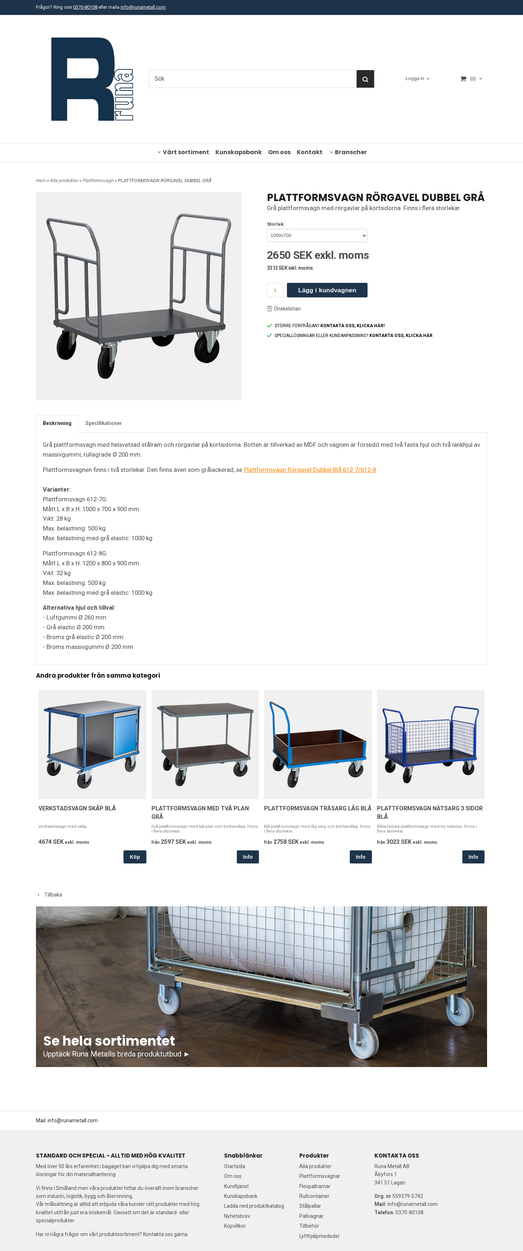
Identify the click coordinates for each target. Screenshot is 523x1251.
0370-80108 (85, 7)
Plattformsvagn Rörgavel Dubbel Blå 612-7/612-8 (310, 469)
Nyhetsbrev (237, 1216)
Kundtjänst (236, 1186)
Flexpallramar (315, 1186)
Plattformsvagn (98, 180)
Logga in (415, 78)
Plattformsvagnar (319, 1176)
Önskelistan (284, 309)
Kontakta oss (158, 1234)
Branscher (351, 152)
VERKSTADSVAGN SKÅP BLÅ (77, 808)
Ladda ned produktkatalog (254, 1206)
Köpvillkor (235, 1226)
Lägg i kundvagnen (327, 290)
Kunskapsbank (238, 152)
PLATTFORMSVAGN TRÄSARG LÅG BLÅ (318, 808)
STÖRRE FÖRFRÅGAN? (326, 325)
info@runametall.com (143, 7)
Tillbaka (49, 895)
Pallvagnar (311, 1216)
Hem (41, 180)
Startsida (234, 1166)
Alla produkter (64, 180)
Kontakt (310, 152)
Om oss (279, 152)
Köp (135, 857)
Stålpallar (310, 1206)
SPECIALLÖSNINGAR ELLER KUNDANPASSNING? (350, 335)
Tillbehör (309, 1226)
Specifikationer (103, 423)
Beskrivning (57, 423)
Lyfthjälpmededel (319, 1236)
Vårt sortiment (186, 152)
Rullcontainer (314, 1196)
